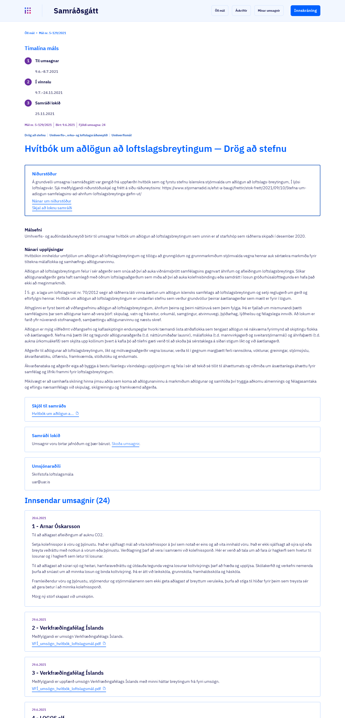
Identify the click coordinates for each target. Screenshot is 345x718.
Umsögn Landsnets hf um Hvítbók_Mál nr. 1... (147, 646)
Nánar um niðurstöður (127, 163)
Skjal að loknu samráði (127, 170)
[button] (219, 10)
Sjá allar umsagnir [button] (120, 662)
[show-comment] (236, 493)
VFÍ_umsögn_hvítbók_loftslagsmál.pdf (141, 555)
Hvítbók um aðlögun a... (53, 149)
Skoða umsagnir (298, 66)
